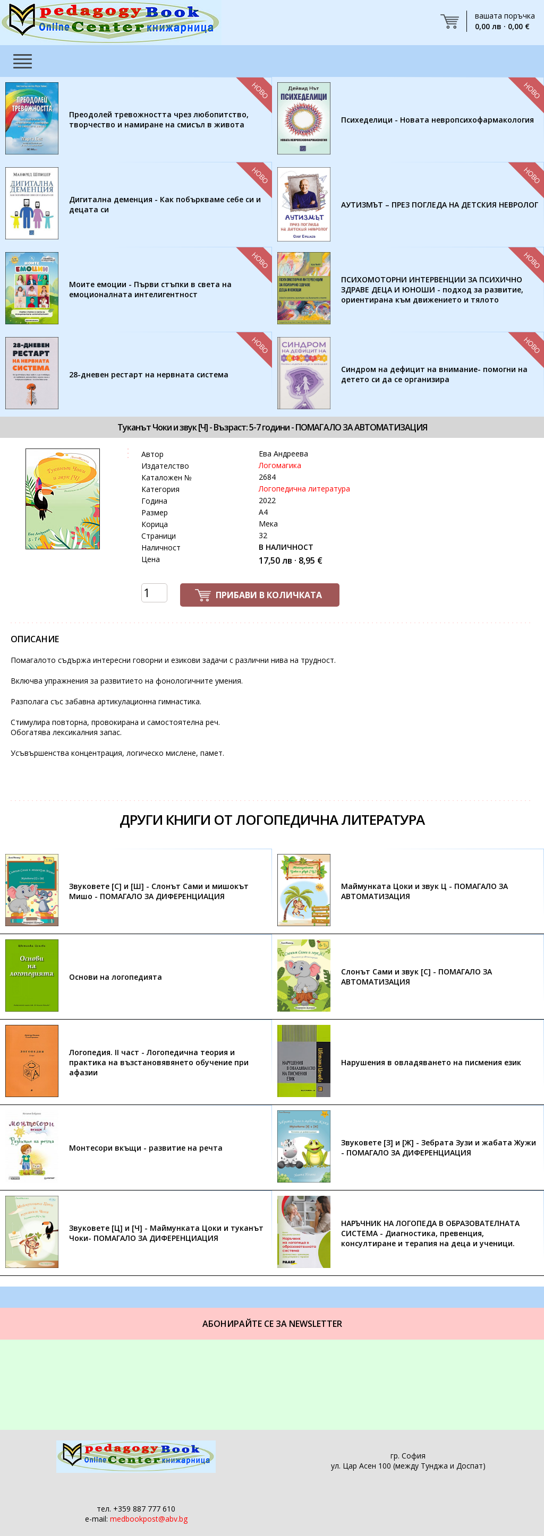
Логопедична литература (304, 489)
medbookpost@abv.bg (149, 1519)
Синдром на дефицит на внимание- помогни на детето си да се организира (434, 374)
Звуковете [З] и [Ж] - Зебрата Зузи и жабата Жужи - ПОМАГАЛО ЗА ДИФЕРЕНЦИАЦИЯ (438, 1147)
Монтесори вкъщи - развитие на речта (146, 1148)
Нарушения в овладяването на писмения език (431, 1062)
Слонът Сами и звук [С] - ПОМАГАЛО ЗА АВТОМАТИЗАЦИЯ (416, 977)
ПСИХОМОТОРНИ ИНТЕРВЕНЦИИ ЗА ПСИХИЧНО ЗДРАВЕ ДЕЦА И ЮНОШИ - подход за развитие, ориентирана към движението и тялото (432, 289)
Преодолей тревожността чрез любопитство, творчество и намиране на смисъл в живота (159, 119)
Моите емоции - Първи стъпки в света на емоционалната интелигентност (150, 289)
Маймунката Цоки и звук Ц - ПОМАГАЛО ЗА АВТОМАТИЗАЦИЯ (424, 891)
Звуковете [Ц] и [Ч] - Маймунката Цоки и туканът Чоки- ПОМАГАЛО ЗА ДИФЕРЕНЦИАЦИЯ (166, 1233)
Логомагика (280, 465)
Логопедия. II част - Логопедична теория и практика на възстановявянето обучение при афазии (159, 1062)
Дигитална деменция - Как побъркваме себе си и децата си (165, 204)
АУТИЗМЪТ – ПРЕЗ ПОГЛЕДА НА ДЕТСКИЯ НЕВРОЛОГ (439, 205)
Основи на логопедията (115, 977)
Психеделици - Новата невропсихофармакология (437, 120)
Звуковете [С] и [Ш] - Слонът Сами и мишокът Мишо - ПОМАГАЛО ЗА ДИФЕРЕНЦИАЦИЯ (159, 891)
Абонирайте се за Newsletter (272, 1324)
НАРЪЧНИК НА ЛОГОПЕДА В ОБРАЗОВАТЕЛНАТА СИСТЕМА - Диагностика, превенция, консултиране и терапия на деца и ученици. (430, 1233)
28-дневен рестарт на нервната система (148, 374)
